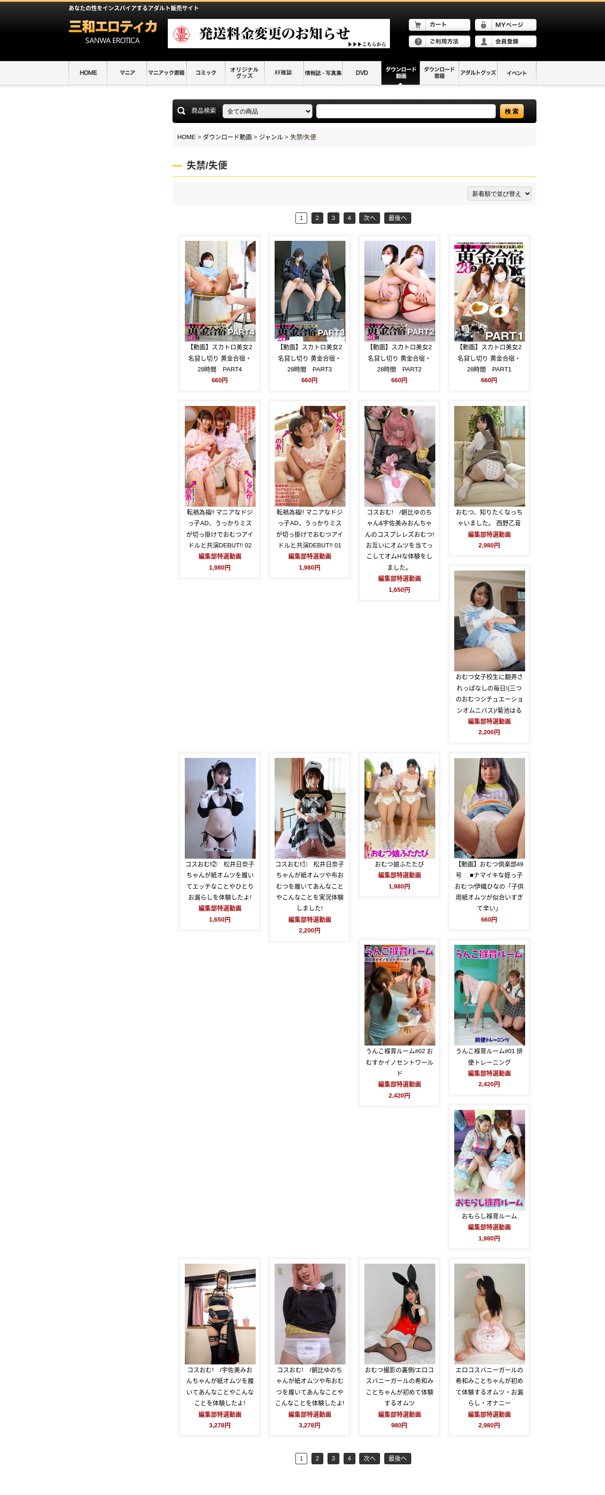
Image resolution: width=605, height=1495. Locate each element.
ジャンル (271, 137)
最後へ (398, 217)
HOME (186, 137)
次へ (369, 217)
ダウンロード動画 (227, 137)
